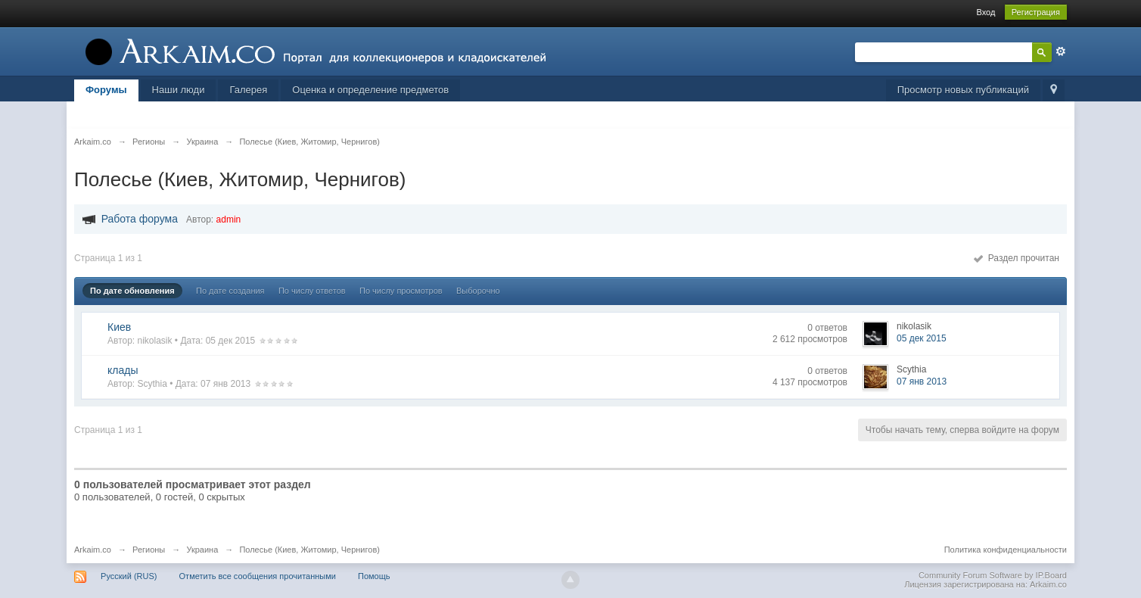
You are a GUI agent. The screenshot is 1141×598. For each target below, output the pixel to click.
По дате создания (230, 290)
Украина (202, 549)
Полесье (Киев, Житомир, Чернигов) (309, 549)
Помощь (374, 576)
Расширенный (1061, 51)
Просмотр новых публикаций (963, 89)
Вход (986, 12)
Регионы (148, 549)
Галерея (248, 89)
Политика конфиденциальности (1005, 549)
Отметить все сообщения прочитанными (257, 576)
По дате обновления (132, 290)
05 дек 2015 (922, 338)
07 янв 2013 (922, 381)
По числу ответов (312, 290)
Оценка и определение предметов (370, 89)
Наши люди (178, 89)
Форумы (106, 89)
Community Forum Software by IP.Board (993, 575)
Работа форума (139, 219)
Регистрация (1036, 12)
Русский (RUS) (129, 576)
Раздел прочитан (1016, 258)
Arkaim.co (92, 549)
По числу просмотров (401, 290)
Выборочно (478, 290)
